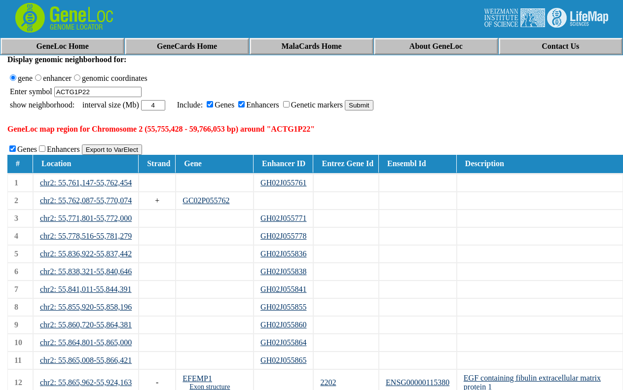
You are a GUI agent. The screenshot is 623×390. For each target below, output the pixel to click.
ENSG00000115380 (417, 382)
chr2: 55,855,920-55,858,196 (86, 307)
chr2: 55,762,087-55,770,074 (86, 200)
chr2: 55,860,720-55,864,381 (86, 324)
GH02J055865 (283, 360)
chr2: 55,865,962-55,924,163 (86, 382)
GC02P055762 (206, 200)
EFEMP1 (197, 378)
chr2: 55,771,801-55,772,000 (86, 218)
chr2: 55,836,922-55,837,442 (86, 253)
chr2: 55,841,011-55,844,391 (86, 289)
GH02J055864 (283, 342)
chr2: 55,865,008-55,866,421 (86, 360)
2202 (328, 382)
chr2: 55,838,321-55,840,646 (86, 271)
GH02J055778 (283, 236)
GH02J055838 (283, 271)
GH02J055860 (283, 324)
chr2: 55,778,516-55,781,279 (86, 236)
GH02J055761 (283, 182)
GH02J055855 (283, 307)
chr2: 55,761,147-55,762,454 (86, 182)
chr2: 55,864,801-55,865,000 (86, 342)
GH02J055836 (283, 253)
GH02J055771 (283, 218)
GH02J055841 (283, 289)
